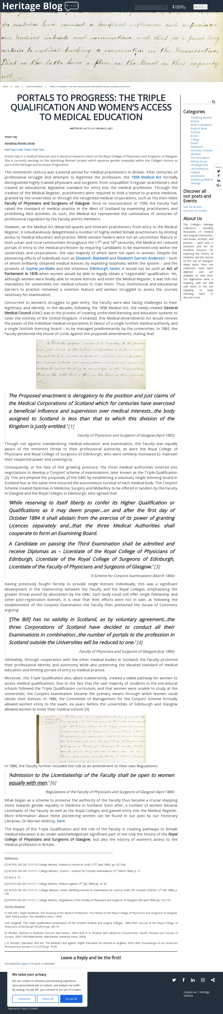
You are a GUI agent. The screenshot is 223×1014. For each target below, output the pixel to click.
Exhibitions (197, 146)
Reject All (47, 999)
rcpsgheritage (179, 7)
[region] (47, 987)
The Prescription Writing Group (200, 159)
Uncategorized (199, 165)
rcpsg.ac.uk (190, 992)
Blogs (200, 7)
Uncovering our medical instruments (200, 172)
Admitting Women (34, 87)
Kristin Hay (89, 128)
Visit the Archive (192, 207)
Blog (17, 87)
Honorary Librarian (202, 150)
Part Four (10, 149)
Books (194, 136)
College (195, 139)
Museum (196, 154)
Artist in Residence (201, 125)
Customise (24, 999)
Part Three (24, 149)
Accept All (71, 999)
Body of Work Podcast (199, 130)
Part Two (38, 149)
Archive (195, 121)
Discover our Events (195, 210)
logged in (25, 963)
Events (194, 143)
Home (5, 87)
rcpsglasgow (178, 6)
